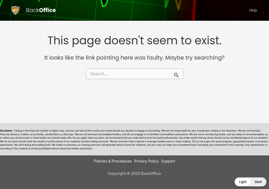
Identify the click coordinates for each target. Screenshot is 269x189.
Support (168, 161)
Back (41, 10)
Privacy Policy (146, 161)
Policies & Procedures (113, 161)
